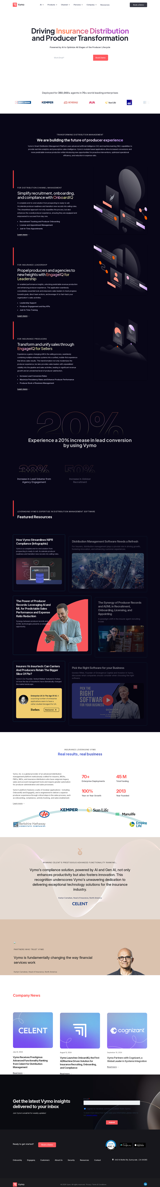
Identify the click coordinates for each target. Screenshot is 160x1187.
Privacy (88, 1180)
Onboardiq (17, 1156)
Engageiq (31, 1156)
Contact (97, 1156)
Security (71, 1156)
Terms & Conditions (102, 1180)
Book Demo (101, 58)
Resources (84, 1156)
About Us (58, 1156)
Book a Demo (138, 5)
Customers (44, 1156)
